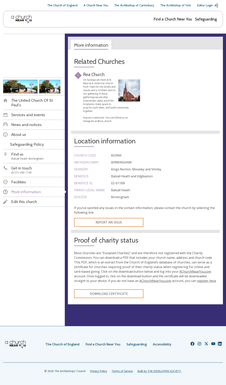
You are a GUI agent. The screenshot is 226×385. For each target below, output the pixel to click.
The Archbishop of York (175, 5)
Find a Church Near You (172, 19)
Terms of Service (122, 371)
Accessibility (162, 344)
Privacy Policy (98, 371)
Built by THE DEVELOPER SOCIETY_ (159, 371)
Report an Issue (109, 222)
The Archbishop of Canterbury (134, 5)
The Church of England (62, 5)
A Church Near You (95, 5)
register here (206, 281)
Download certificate (109, 294)
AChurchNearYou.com (195, 271)
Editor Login (207, 5)
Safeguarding (206, 19)
